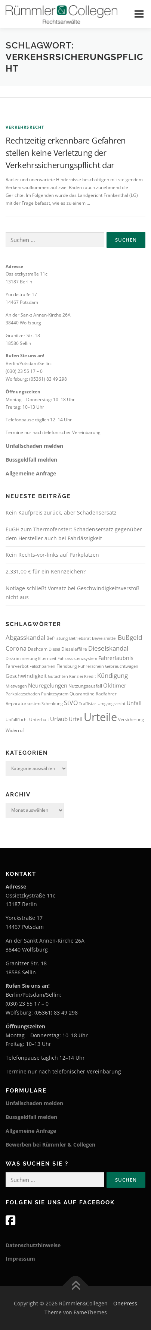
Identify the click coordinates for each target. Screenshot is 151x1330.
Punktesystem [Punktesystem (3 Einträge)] (54, 694)
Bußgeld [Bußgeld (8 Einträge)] (130, 637)
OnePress (125, 1303)
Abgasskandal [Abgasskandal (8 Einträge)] (25, 637)
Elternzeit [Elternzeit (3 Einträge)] (47, 658)
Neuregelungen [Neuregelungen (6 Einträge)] (47, 685)
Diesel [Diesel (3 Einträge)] (54, 649)
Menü (138, 14)
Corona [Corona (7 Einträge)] (16, 648)
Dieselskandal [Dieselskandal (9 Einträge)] (108, 648)
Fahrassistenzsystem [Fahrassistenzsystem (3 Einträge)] (77, 658)
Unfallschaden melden (34, 445)
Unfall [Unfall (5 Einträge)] (134, 703)
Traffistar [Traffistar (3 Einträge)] (87, 703)
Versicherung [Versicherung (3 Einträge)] (131, 719)
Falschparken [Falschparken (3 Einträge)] (42, 666)
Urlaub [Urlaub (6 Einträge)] (59, 719)
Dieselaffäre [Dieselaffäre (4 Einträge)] (74, 649)
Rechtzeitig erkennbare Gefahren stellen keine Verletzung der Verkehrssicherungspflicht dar (66, 152)
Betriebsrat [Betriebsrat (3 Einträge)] (80, 638)
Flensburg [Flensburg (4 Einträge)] (66, 666)
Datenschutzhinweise (33, 1245)
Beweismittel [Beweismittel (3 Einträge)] (104, 638)
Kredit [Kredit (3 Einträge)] (90, 676)
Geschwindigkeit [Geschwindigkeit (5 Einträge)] (26, 675)
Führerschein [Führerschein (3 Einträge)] (91, 666)
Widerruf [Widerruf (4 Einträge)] (15, 730)
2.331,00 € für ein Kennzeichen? (46, 571)
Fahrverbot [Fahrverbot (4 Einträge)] (17, 666)
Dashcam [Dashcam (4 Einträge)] (37, 649)
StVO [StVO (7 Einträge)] (71, 703)
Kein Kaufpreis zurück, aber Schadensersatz (61, 512)
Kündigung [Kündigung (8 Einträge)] (112, 675)
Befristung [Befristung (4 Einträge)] (57, 638)
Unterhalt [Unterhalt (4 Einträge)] (39, 719)
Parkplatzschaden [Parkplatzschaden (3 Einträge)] (23, 694)
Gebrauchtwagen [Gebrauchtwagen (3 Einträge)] (121, 666)
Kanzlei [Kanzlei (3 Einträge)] (76, 676)
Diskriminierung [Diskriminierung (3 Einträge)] (21, 658)
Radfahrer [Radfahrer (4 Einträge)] (106, 694)
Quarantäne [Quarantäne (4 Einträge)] (82, 694)
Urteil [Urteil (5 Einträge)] (76, 719)
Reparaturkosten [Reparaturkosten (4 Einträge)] (23, 703)
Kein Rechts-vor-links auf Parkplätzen (52, 554)
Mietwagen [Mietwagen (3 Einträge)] (16, 686)
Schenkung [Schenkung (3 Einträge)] (52, 703)
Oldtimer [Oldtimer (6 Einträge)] (114, 685)
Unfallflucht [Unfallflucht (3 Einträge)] (17, 719)
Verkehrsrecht (25, 127)
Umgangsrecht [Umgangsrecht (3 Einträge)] (112, 703)
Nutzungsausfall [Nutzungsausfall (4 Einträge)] (85, 686)
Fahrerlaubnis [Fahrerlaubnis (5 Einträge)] (115, 657)
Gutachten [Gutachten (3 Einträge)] (58, 676)
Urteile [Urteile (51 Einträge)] (100, 717)
